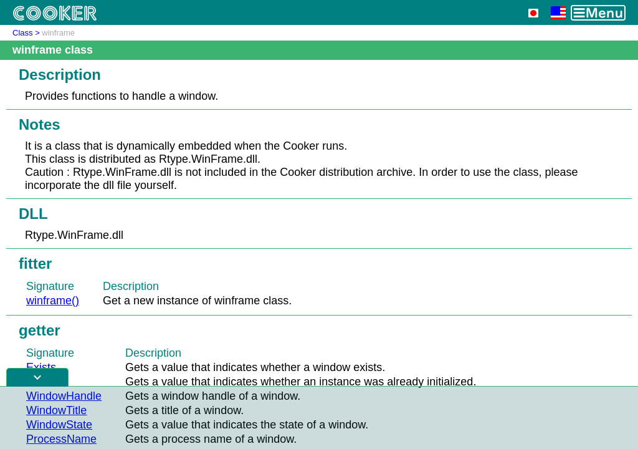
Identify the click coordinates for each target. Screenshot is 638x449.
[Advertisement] (319, 418)
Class (22, 32)
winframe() (52, 300)
